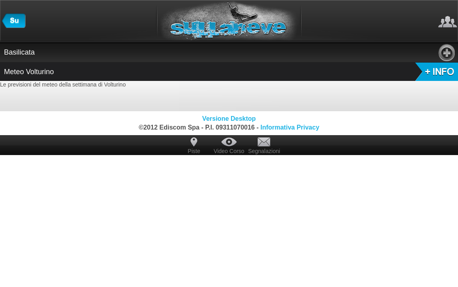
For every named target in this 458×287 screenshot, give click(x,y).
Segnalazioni (264, 151)
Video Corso (229, 151)
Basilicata (229, 52)
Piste (194, 151)
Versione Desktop (229, 118)
